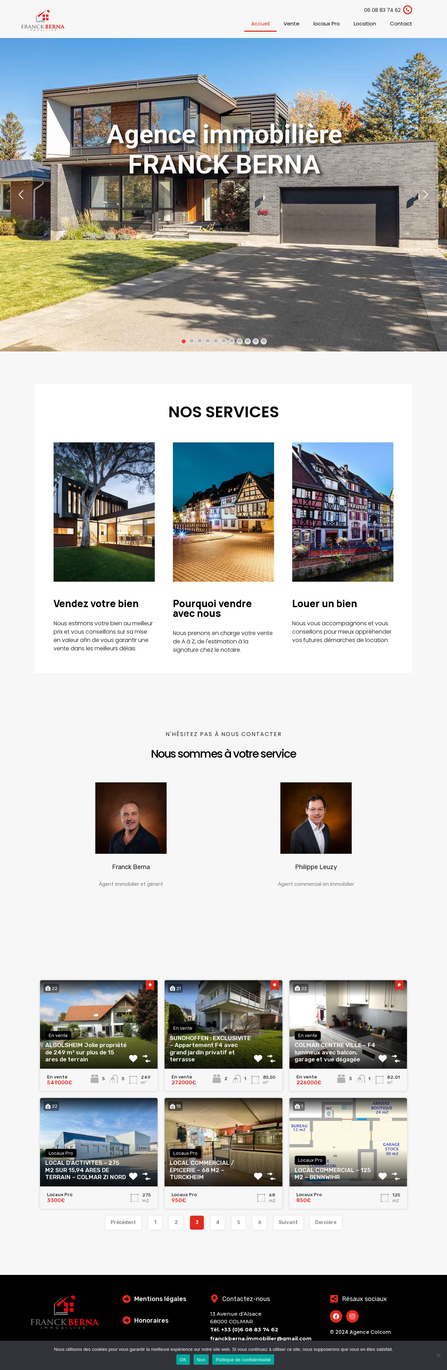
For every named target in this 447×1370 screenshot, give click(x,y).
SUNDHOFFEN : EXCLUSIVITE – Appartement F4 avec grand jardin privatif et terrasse (210, 1049)
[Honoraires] (126, 1320)
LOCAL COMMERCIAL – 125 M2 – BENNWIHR (333, 1174)
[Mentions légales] (126, 1299)
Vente (292, 23)
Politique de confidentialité (243, 1359)
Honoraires (151, 1320)
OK (183, 1359)
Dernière (325, 1222)
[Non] (438, 1356)
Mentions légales (160, 1299)
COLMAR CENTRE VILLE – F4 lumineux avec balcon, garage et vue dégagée (335, 1052)
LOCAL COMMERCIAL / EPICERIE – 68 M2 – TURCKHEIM (202, 1170)
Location (365, 23)
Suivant (288, 1222)
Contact (401, 23)
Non (201, 1359)
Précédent (123, 1222)
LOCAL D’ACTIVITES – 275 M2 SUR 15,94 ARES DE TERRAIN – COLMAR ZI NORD (85, 1170)
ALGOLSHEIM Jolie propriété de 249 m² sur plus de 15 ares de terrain (86, 1052)
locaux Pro (326, 23)
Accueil (260, 23)
